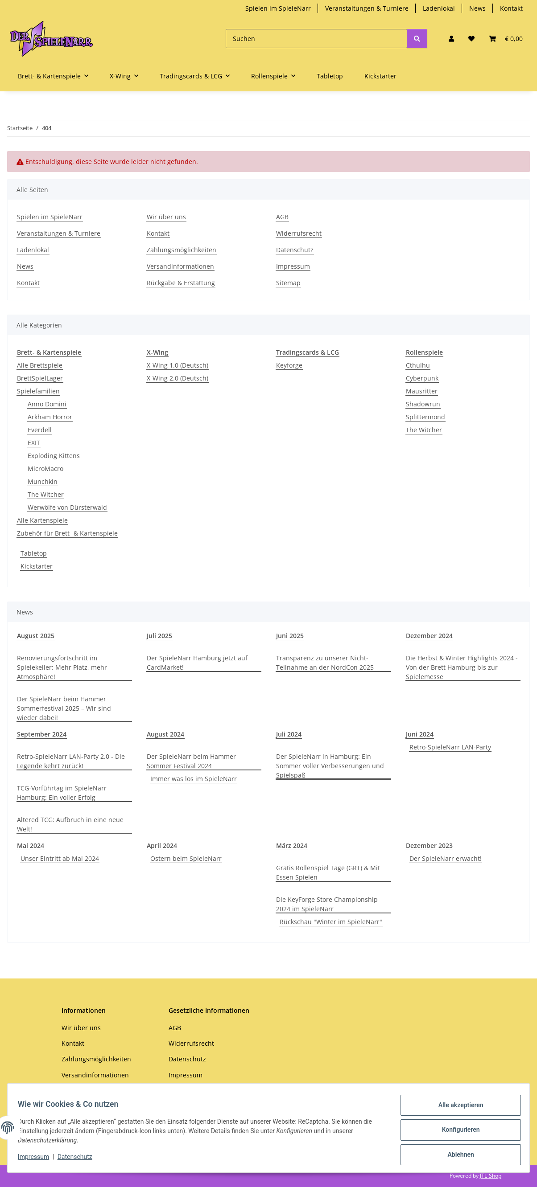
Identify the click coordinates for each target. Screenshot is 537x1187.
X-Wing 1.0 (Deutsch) (177, 365)
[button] (451, 38)
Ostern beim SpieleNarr (186, 858)
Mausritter (422, 391)
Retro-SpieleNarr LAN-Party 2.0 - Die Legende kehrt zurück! (71, 761)
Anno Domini (47, 404)
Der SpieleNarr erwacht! (445, 858)
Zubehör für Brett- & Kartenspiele (67, 533)
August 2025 (35, 635)
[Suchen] (316, 38)
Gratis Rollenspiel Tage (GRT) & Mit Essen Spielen (328, 872)
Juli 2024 (289, 734)
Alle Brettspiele (39, 365)
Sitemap (288, 282)
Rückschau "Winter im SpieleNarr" (331, 921)
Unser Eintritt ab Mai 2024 (60, 858)
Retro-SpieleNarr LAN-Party (450, 747)
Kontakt (511, 8)
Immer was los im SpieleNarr (193, 778)
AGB (282, 217)
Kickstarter (37, 566)
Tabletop (34, 553)
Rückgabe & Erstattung (181, 282)
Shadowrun (423, 404)
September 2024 (41, 734)
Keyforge (289, 365)
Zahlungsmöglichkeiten (181, 250)
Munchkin (43, 481)
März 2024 (291, 845)
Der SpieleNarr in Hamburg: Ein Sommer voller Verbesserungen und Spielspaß (330, 765)
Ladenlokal (439, 8)
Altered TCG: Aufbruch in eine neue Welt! (70, 824)
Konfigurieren (456, 1132)
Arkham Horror (50, 417)
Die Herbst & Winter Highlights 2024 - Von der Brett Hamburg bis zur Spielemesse (462, 667)
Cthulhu (418, 365)
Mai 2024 (30, 845)
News (477, 8)
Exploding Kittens (54, 455)
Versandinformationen (180, 266)
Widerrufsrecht (299, 233)
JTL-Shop (490, 1175)
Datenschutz (79, 1159)
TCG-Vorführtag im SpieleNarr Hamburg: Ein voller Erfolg (62, 793)
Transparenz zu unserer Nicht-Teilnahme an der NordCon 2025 (325, 662)
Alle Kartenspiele (42, 520)
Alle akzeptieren (456, 1109)
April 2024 (162, 845)
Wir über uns (166, 217)
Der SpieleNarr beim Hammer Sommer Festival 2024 (191, 761)
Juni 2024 (420, 734)
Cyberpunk (422, 378)
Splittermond (425, 417)
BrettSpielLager (40, 378)
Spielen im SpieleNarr (278, 8)
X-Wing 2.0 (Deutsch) (177, 378)
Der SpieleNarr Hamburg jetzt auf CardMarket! (197, 662)
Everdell (40, 430)
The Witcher (46, 494)
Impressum (37, 1159)
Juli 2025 (159, 635)
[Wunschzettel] (471, 38)
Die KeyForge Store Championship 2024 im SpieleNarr (327, 904)
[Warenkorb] (506, 38)
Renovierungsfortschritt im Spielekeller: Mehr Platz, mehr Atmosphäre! (62, 667)
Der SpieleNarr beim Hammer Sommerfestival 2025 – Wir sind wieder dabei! (64, 708)
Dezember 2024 (429, 635)
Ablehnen (456, 1155)
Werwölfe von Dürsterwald (67, 507)
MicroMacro (45, 468)
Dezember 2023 (429, 845)
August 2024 (165, 734)
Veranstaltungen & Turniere (367, 8)
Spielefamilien (38, 391)
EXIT (34, 442)
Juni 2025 (290, 635)
